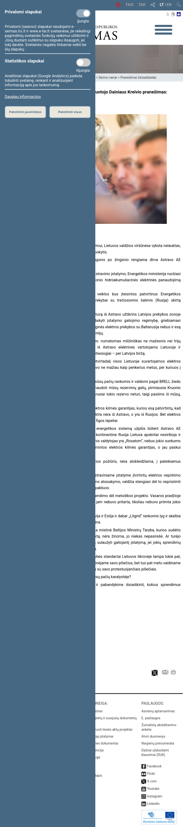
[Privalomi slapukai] (83, 13)
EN (169, 4)
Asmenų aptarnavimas (158, 711)
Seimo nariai (108, 77)
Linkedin (153, 804)
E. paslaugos (150, 718)
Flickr (151, 774)
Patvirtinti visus (70, 112)
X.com (152, 781)
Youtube (153, 789)
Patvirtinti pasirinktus (25, 112)
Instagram (154, 796)
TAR (142, 4)
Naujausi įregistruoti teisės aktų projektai (102, 729)
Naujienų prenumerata (157, 743)
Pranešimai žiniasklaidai (138, 77)
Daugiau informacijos (23, 96)
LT (162, 4)
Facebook (154, 766)
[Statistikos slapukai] (83, 62)
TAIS (129, 4)
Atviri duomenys (153, 736)
